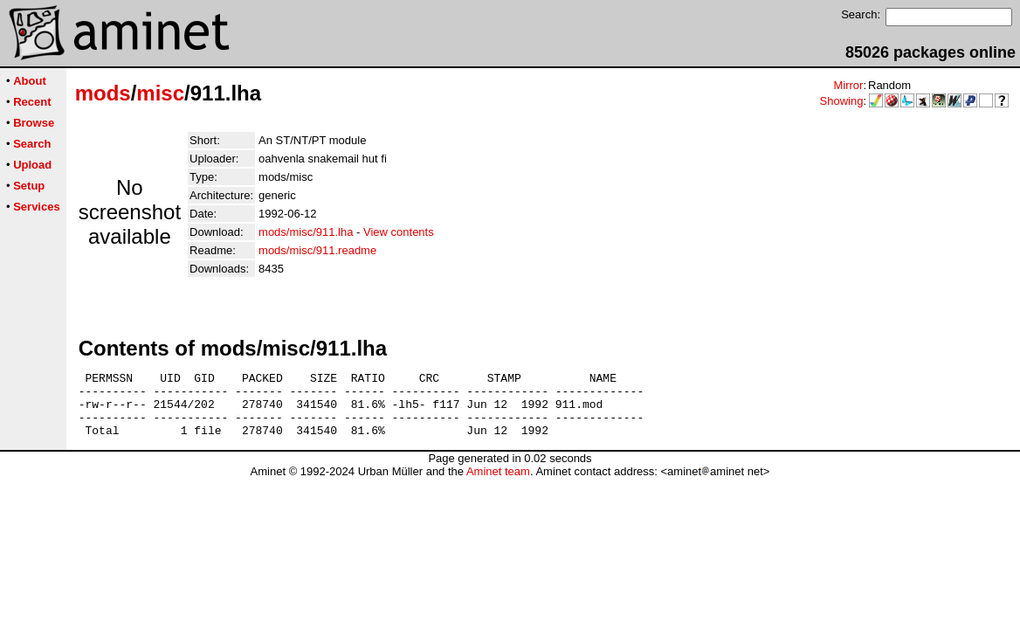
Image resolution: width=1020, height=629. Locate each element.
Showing (842, 100)
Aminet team (498, 484)
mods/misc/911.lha (305, 231)
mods (103, 93)
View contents (398, 231)
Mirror (848, 85)
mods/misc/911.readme (317, 250)
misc (160, 93)
